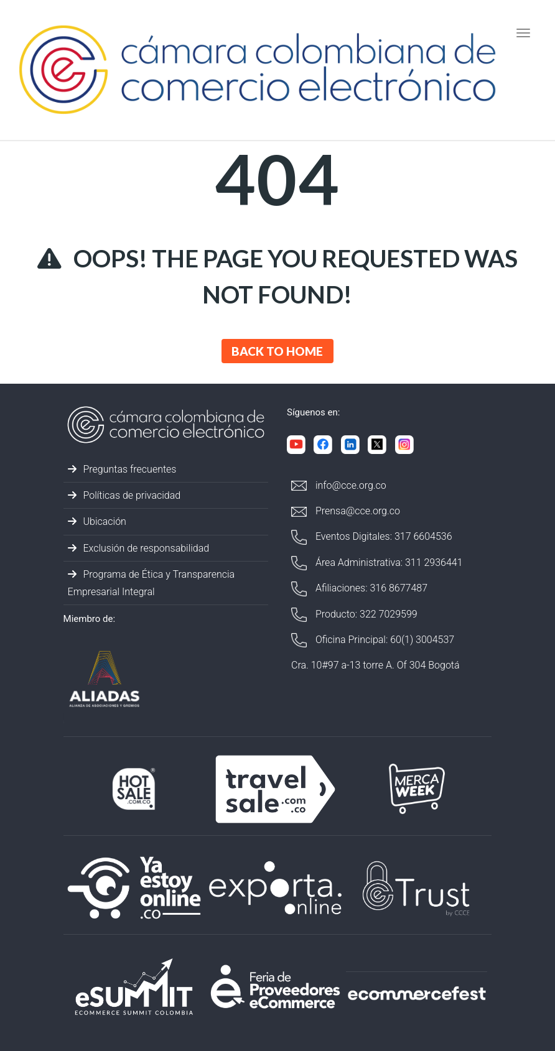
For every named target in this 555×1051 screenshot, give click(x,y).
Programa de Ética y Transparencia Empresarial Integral (151, 582)
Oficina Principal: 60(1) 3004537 (372, 640)
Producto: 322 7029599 (354, 615)
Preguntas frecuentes (122, 469)
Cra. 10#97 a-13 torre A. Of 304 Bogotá (375, 665)
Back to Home (277, 351)
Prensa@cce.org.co (345, 511)
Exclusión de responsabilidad (139, 548)
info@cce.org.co (338, 485)
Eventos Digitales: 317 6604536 (371, 537)
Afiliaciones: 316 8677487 (359, 588)
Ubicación (97, 521)
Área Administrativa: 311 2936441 (377, 563)
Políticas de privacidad (124, 495)
